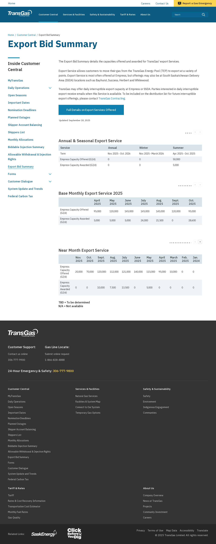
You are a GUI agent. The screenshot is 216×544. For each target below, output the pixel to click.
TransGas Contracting (112, 98)
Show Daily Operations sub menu (50, 88)
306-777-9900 (16, 359)
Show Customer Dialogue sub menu (50, 181)
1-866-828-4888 (55, 359)
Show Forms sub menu (50, 174)
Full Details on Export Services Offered (91, 110)
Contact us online (18, 354)
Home (11, 3)
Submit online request (58, 354)
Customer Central (26, 35)
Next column (200, 242)
